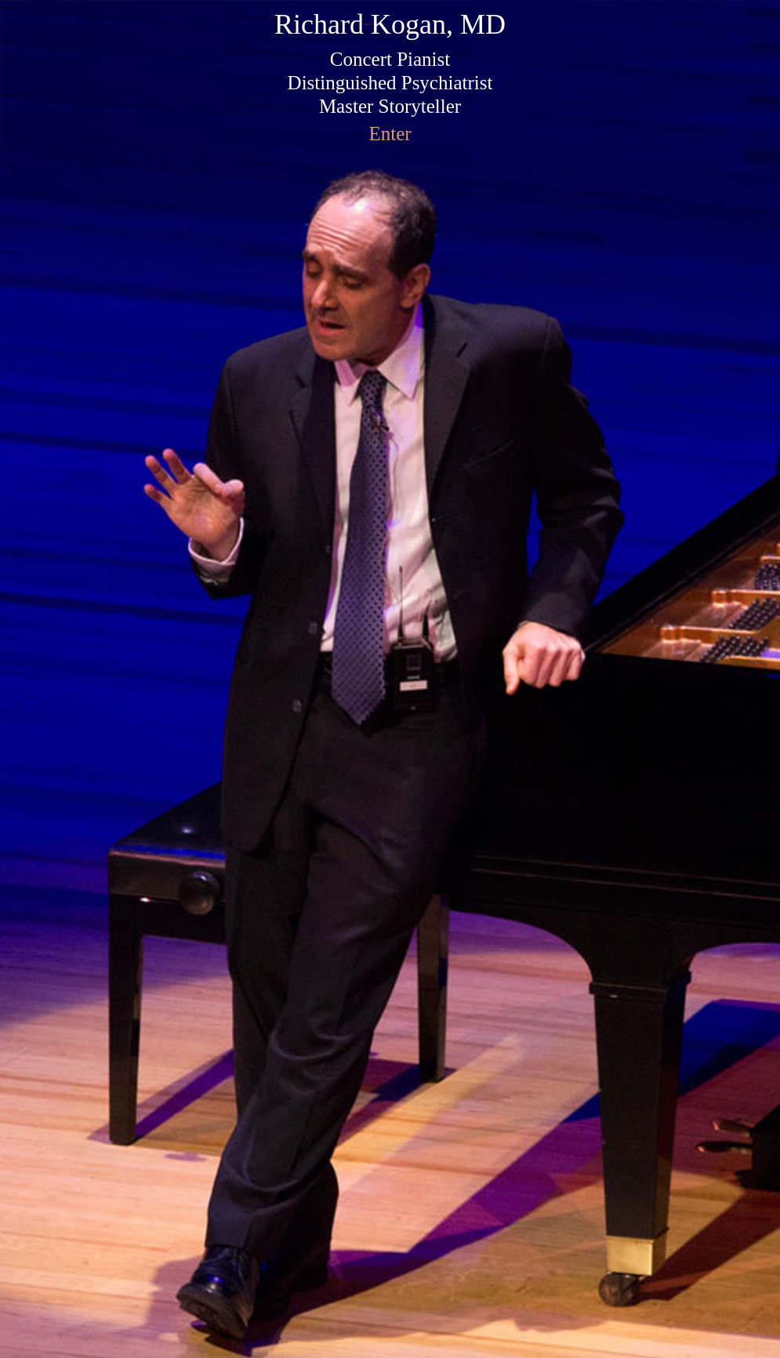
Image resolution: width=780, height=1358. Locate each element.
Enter (389, 133)
